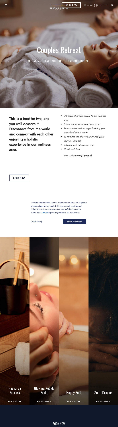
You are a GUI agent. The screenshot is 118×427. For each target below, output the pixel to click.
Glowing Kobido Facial (44, 390)
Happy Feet (73, 392)
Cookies (45, 213)
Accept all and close (74, 222)
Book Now (71, 5)
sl (112, 5)
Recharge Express (14, 390)
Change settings (37, 222)
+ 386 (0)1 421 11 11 (97, 5)
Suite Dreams (103, 392)
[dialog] (59, 213)
